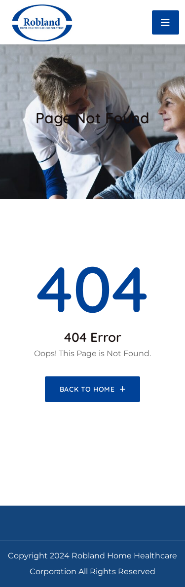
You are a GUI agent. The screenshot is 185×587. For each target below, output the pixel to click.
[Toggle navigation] (165, 22)
